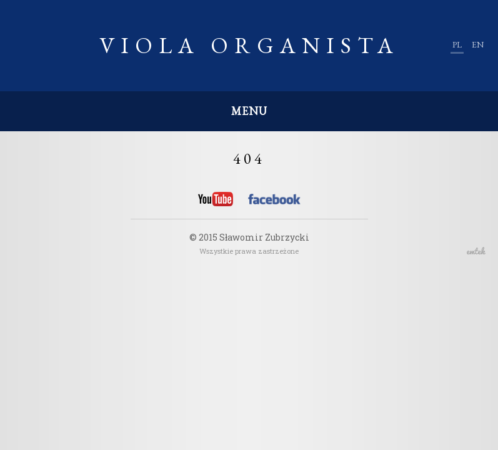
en (478, 44)
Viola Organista (249, 45)
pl (457, 44)
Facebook (274, 201)
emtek (476, 250)
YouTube (215, 199)
